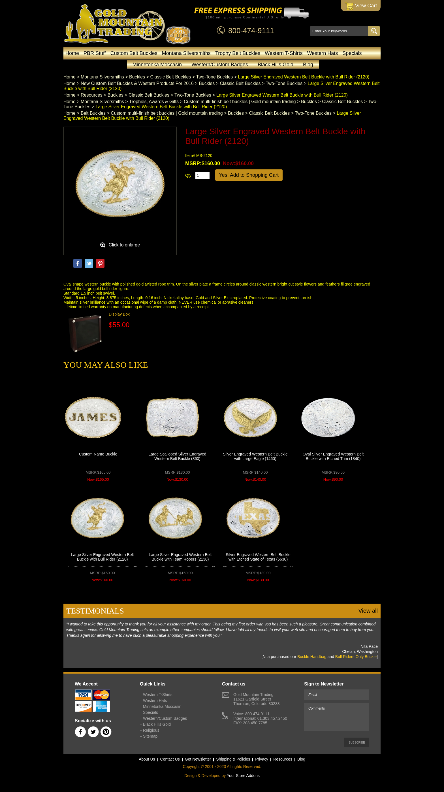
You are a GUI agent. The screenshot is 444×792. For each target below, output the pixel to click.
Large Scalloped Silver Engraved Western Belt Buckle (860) (177, 456)
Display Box (119, 314)
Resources (91, 95)
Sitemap (150, 736)
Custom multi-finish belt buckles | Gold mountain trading (240, 101)
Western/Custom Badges (219, 64)
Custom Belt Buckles (133, 53)
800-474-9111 (251, 30)
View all (368, 611)
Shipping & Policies (233, 759)
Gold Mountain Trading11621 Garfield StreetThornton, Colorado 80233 (256, 699)
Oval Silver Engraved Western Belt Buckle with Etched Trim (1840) (333, 456)
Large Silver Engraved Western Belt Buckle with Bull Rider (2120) (102, 556)
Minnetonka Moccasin (157, 64)
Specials (352, 53)
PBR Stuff (95, 53)
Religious (151, 730)
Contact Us (170, 759)
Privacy (261, 759)
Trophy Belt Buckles (237, 53)
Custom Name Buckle (98, 454)
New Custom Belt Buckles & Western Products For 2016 (137, 83)
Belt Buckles (93, 113)
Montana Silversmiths (186, 53)
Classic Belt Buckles (170, 76)
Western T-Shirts (283, 53)
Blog (308, 64)
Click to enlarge (124, 244)
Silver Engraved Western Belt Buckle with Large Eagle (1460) (255, 456)
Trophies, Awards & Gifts (154, 101)
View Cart (361, 6)
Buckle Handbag (311, 656)
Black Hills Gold (275, 64)
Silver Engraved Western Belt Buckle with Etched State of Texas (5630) (258, 556)
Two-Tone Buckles (214, 76)
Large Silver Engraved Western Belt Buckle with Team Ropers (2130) (180, 556)
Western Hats (322, 53)
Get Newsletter (198, 759)
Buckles (137, 76)
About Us (147, 759)
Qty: (189, 175)
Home (72, 53)
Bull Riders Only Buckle (356, 656)
